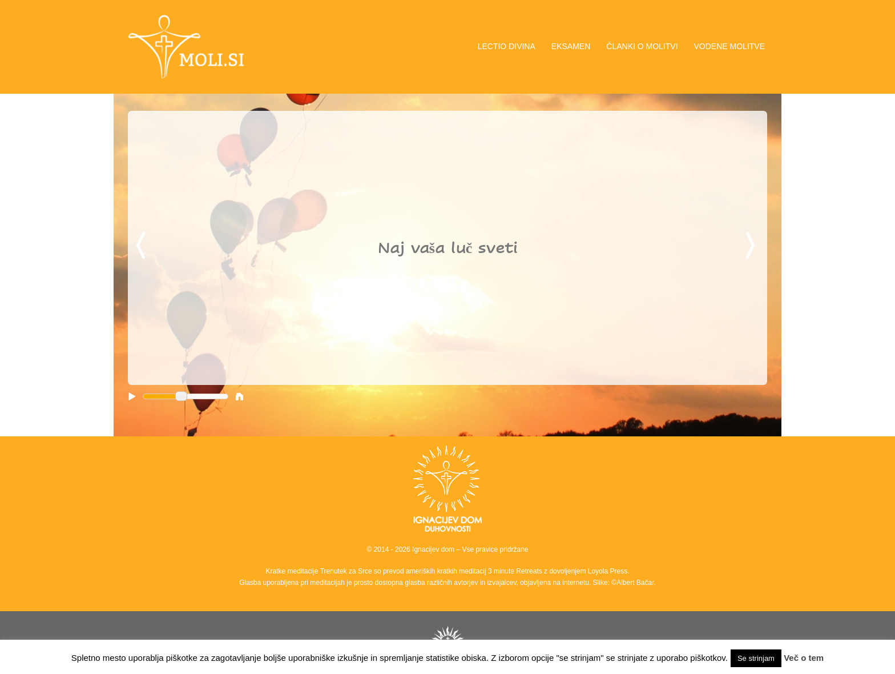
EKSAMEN (570, 46)
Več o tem (804, 658)
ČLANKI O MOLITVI (642, 46)
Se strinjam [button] (756, 658)
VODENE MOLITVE (729, 46)
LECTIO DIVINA (506, 46)
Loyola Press (607, 571)
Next (752, 246)
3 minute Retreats (516, 571)
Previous (142, 246)
